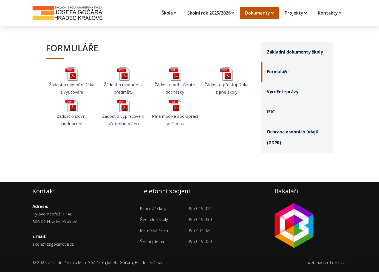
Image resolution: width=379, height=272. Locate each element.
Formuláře (278, 72)
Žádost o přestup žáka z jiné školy (226, 83)
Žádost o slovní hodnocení (72, 114)
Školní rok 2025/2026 (210, 13)
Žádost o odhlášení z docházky (175, 83)
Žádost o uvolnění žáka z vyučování (71, 83)
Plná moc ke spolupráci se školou (175, 114)
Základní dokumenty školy (295, 52)
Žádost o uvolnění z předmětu (123, 83)
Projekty (296, 13)
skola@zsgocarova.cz (53, 244)
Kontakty (329, 13)
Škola (169, 13)
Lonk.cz (337, 262)
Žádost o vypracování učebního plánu (123, 114)
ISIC (271, 112)
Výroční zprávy (282, 92)
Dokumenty (259, 13)
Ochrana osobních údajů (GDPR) (292, 138)
